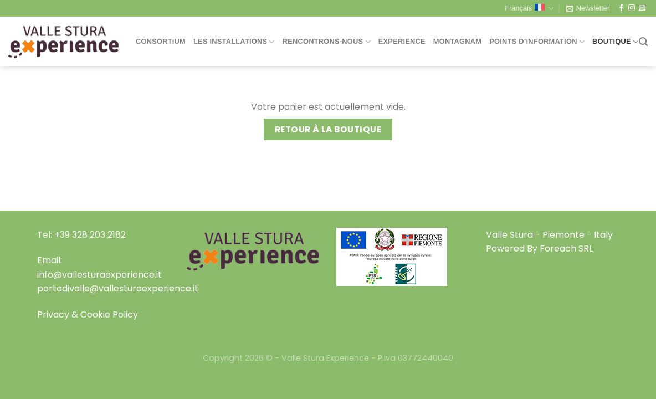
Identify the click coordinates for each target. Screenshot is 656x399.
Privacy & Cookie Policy (87, 314)
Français (529, 8)
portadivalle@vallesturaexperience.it (117, 288)
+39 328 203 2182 (90, 234)
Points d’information (537, 42)
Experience (402, 41)
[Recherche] (643, 42)
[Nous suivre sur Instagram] (631, 8)
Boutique (615, 42)
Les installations (234, 42)
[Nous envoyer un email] (642, 8)
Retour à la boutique (328, 129)
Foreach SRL (566, 248)
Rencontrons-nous (327, 42)
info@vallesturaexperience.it (99, 274)
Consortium (161, 41)
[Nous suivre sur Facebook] (621, 8)
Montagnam (457, 41)
